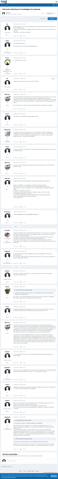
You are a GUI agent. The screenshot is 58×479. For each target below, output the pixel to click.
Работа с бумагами (17, 14)
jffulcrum (7, 94)
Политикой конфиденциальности (9, 477)
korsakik (7, 230)
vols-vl (7, 58)
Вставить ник (16, 35)
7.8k (7, 105)
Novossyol (7, 211)
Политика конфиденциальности (50, 472)
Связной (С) (7, 129)
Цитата (24, 35)
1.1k (7, 189)
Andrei (7, 286)
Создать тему (42, 18)
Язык (20, 471)
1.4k (7, 68)
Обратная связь (30, 471)
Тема (24, 471)
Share (43, 13)
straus (7, 114)
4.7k (7, 262)
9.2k (7, 124)
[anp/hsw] (7, 251)
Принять (54, 476)
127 (7, 34)
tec (9, 12)
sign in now (29, 455)
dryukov (7, 271)
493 (7, 241)
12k (7, 297)
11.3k (7, 51)
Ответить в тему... (12, 460)
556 (7, 281)
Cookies (37, 471)
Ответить (52, 18)
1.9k (7, 222)
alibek (7, 40)
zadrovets (7, 178)
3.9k (7, 140)
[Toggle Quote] (15, 289)
